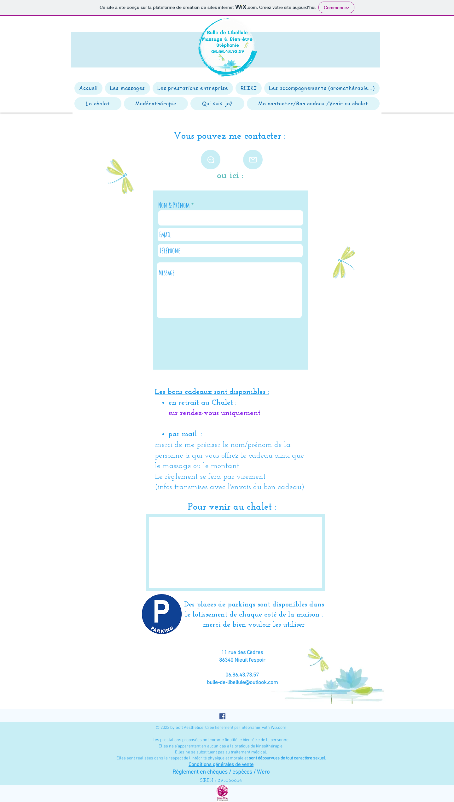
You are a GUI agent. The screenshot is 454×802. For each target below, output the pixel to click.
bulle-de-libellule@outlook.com (242, 683)
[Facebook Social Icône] (222, 716)
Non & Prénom (174, 205)
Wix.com (278, 727)
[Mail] (253, 159)
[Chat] (210, 159)
